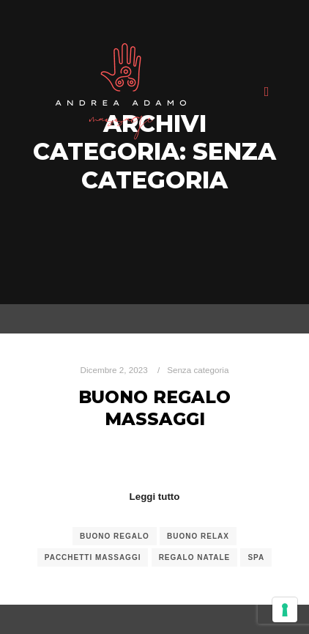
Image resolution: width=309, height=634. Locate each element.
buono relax (198, 536)
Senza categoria (197, 370)
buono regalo (114, 536)
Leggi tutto (155, 496)
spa (255, 557)
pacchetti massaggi (93, 557)
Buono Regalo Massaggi (154, 408)
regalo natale (195, 557)
